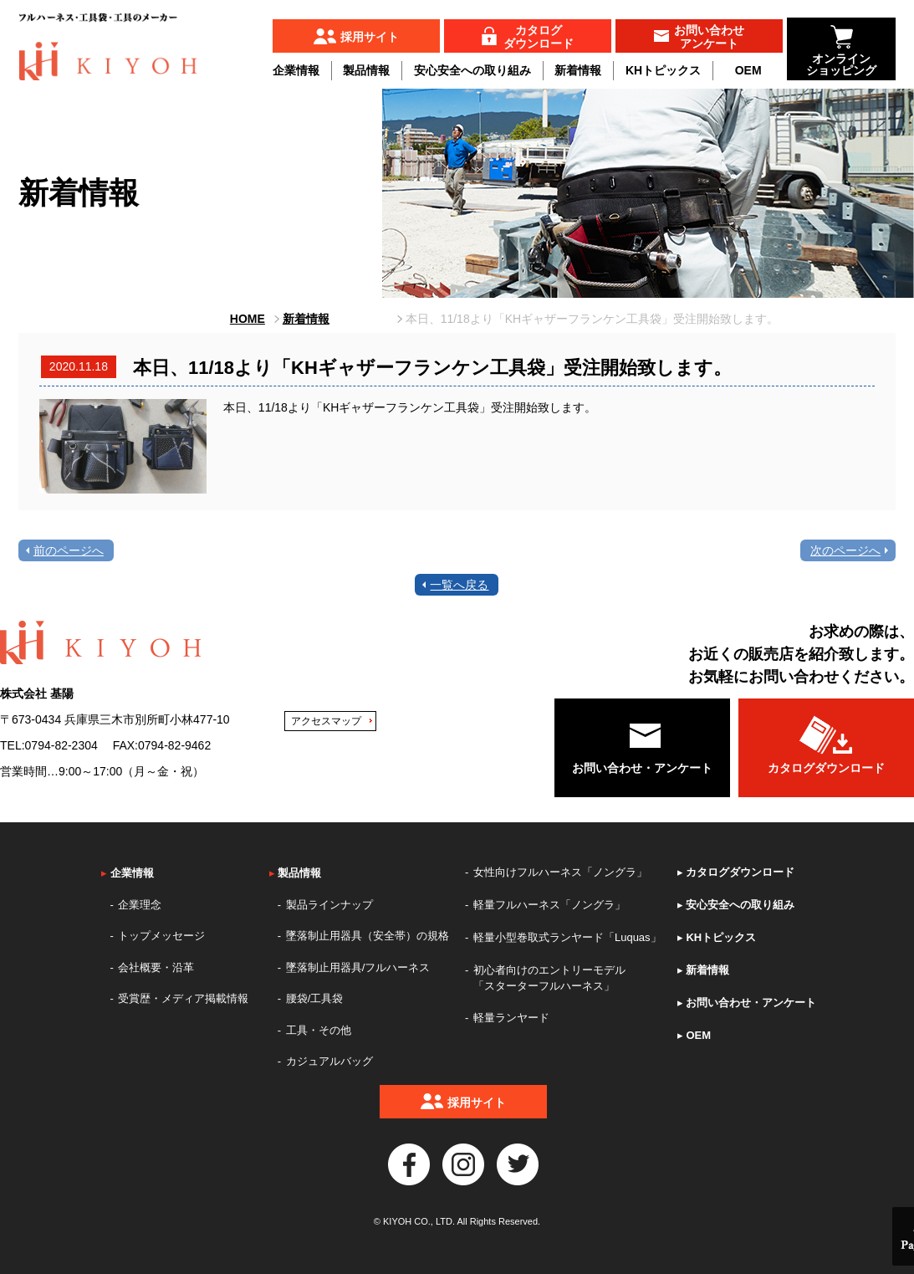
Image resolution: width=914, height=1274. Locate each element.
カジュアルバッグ (329, 1061)
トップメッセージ (161, 935)
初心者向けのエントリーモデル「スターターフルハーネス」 (549, 978)
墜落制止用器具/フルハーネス (358, 967)
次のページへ (845, 550)
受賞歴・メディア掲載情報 (183, 998)
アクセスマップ (326, 721)
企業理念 (139, 904)
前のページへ (68, 550)
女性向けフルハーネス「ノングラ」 (560, 872)
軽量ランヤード (511, 1017)
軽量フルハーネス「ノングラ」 (549, 904)
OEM (748, 70)
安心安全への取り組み (472, 70)
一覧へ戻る (459, 584)
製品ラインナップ (329, 904)
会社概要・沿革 (156, 967)
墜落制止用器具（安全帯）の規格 (367, 935)
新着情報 (577, 70)
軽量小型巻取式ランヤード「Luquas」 (567, 937)
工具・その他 (318, 1030)
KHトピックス (663, 70)
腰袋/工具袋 (315, 998)
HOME (247, 318)
